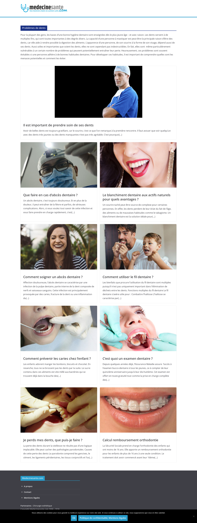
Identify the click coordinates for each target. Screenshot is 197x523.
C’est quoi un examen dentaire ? (128, 358)
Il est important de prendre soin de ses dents (58, 125)
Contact (27, 492)
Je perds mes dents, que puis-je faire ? (52, 440)
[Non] (193, 516)
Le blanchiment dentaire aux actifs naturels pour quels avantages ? (136, 197)
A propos (28, 486)
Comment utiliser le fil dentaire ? (128, 277)
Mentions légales (32, 497)
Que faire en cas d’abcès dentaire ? (50, 195)
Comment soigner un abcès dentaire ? (53, 277)
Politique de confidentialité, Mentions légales (103, 517)
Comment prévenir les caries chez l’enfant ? (57, 358)
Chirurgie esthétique (42, 505)
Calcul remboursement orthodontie (130, 440)
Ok (73, 517)
